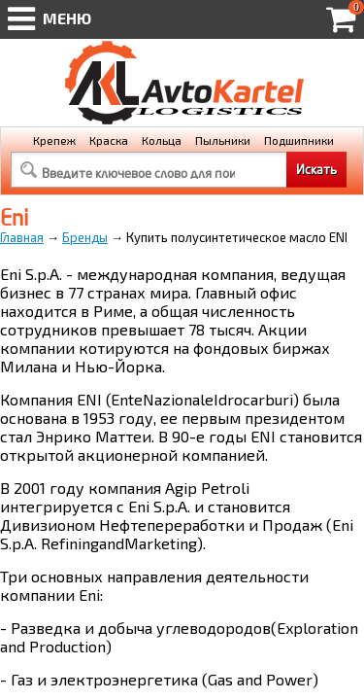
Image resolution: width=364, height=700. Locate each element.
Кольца (162, 140)
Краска (108, 140)
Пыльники (222, 140)
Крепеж (54, 140)
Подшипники (299, 140)
